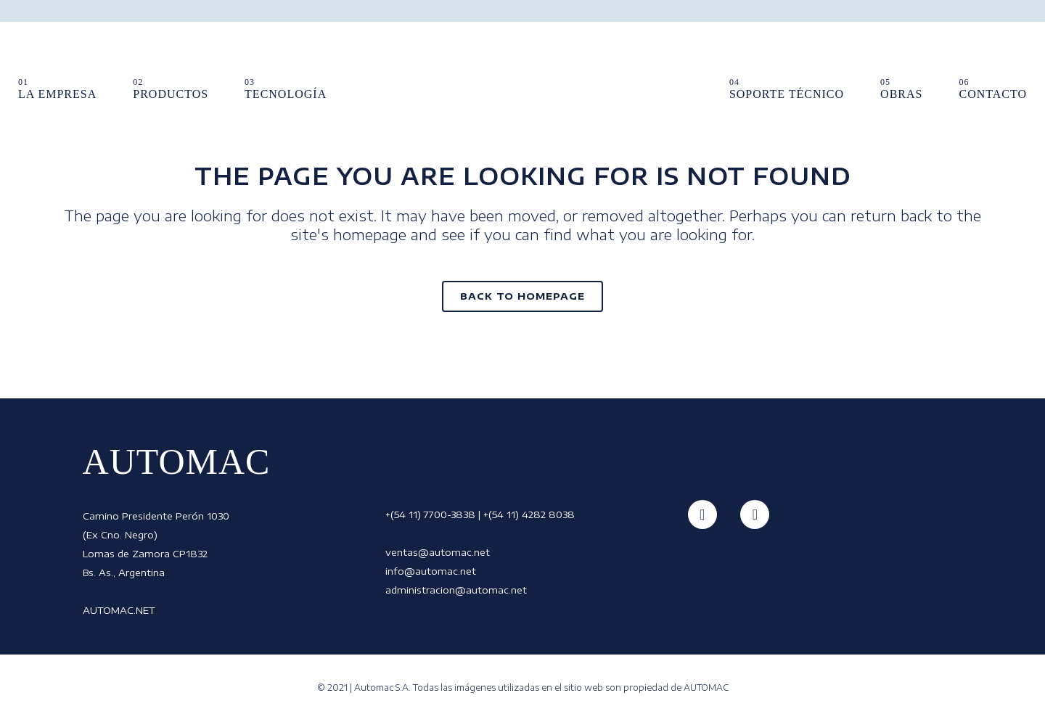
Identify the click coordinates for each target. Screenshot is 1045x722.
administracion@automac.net (456, 590)
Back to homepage (522, 296)
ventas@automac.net (437, 552)
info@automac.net (430, 571)
